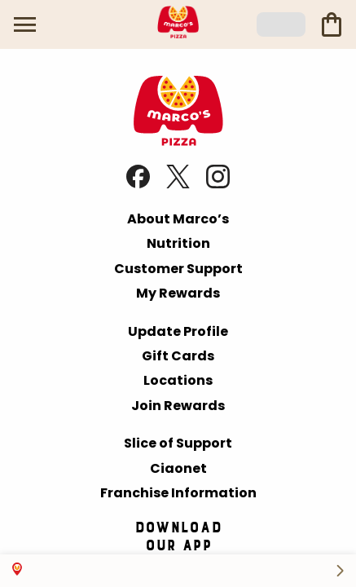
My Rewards (178, 293)
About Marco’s (178, 219)
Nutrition (178, 243)
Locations (178, 380)
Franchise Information (178, 492)
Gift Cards (178, 355)
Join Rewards (178, 405)
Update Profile (178, 331)
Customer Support (178, 268)
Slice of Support (178, 443)
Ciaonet (178, 468)
